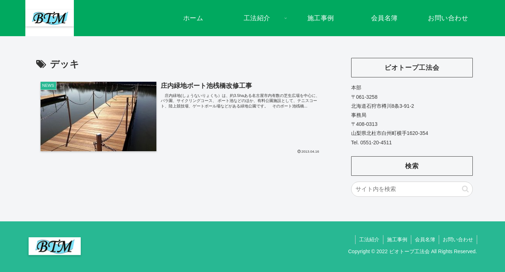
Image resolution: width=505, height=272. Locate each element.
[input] (412, 189)
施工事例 (397, 239)
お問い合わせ (458, 239)
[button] (465, 189)
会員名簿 (425, 239)
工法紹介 (369, 239)
